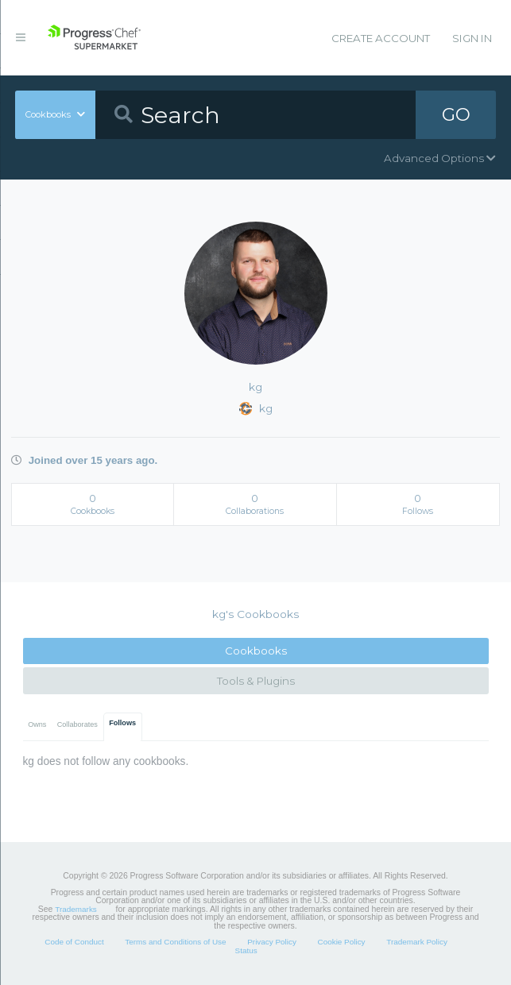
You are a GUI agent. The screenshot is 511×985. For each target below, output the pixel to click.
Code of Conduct (74, 941)
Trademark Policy (416, 941)
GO (456, 114)
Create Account (380, 38)
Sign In (472, 38)
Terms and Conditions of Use (175, 941)
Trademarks (75, 909)
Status (246, 950)
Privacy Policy (271, 941)
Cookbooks (256, 650)
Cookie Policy (342, 941)
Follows (122, 723)
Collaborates (77, 724)
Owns (37, 724)
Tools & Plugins (256, 680)
